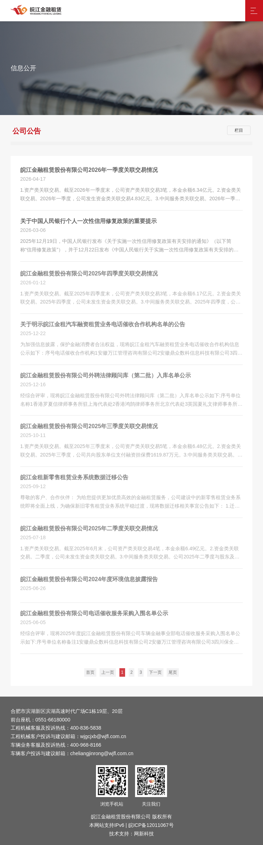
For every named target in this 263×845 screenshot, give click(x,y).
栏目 (239, 130)
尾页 (172, 674)
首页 (90, 674)
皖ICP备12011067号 (151, 825)
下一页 (155, 674)
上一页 (107, 674)
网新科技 (144, 833)
